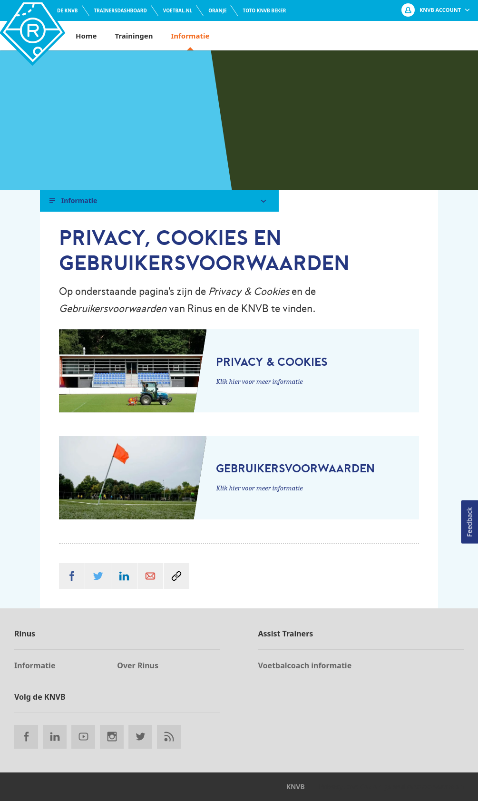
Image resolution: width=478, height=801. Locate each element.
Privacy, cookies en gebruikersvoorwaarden (391, 786)
